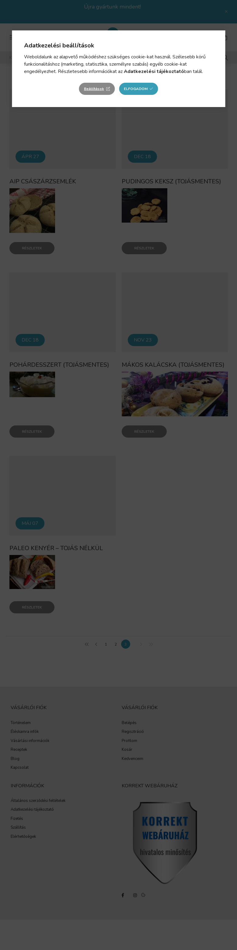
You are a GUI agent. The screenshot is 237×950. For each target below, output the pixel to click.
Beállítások (94, 88)
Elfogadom (136, 88)
